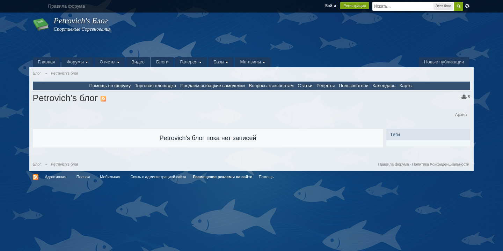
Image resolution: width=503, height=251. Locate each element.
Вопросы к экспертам (271, 85)
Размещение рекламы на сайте (222, 177)
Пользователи (354, 85)
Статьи (305, 85)
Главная (46, 61)
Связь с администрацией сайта (158, 177)
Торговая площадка (155, 85)
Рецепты (325, 85)
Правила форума (393, 164)
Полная (83, 177)
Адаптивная (55, 177)
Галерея (191, 61)
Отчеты (110, 61)
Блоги (162, 61)
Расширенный (467, 6)
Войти (330, 5)
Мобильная (110, 177)
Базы (221, 61)
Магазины (252, 61)
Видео (138, 61)
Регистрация (354, 5)
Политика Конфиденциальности (440, 164)
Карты (406, 85)
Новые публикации (444, 61)
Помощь (266, 177)
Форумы (77, 61)
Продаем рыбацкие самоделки (212, 85)
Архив (461, 114)
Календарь (383, 85)
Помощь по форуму (110, 85)
